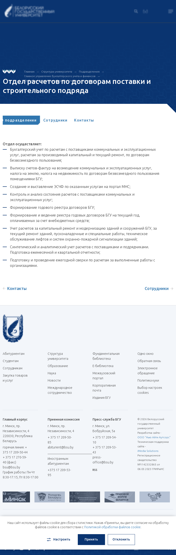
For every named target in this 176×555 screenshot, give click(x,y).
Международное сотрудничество (60, 392)
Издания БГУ (102, 397)
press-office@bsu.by (103, 459)
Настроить (58, 539)
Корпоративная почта (104, 388)
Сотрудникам (12, 368)
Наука (52, 373)
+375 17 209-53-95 (59, 472)
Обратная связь (149, 361)
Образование (58, 366)
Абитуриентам (15, 353)
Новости (54, 380)
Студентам (11, 361)
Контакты (90, 120)
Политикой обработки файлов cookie (112, 527)
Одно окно (145, 353)
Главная (29, 71)
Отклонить (121, 539)
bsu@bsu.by (11, 467)
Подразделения (89, 71)
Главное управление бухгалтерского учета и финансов (59, 76)
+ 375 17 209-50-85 (60, 440)
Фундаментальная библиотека (106, 356)
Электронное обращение (147, 370)
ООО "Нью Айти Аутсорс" (154, 437)
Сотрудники (61, 120)
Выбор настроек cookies (149, 390)
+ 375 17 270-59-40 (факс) (15, 459)
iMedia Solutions (147, 450)
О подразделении (24, 120)
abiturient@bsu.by (60, 447)
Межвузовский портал (104, 375)
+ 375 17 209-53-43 (105, 449)
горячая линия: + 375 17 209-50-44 (15, 449)
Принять (91, 539)
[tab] (24, 120)
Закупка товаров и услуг (15, 378)
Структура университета (56, 71)
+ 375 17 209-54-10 (105, 440)
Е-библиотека (105, 366)
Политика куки (148, 380)
